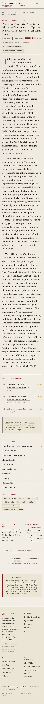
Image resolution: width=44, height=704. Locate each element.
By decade (28, 620)
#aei (34, 498)
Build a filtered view (32, 617)
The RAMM (28, 663)
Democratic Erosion (13, 47)
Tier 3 (22, 425)
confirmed (7, 38)
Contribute (29, 676)
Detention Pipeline (32, 666)
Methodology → (17, 430)
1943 (23, 12)
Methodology (8, 668)
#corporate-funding (11, 506)
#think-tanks (9, 502)
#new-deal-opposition (26, 502)
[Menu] (37, 4)
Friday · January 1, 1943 (14, 20)
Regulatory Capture (13, 51)
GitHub (5, 676)
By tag (27, 631)
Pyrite (16, 693)
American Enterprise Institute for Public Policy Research (18, 399)
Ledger (5, 12)
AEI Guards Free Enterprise (19, 409)
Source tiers (7, 672)
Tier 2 (38, 385)
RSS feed (5, 665)
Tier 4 (19, 427)
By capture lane (31, 624)
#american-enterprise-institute (17, 498)
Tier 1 (7, 422)
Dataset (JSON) (8, 661)
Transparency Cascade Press (18, 687)
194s (15, 12)
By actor (27, 627)
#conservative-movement (13, 510)
